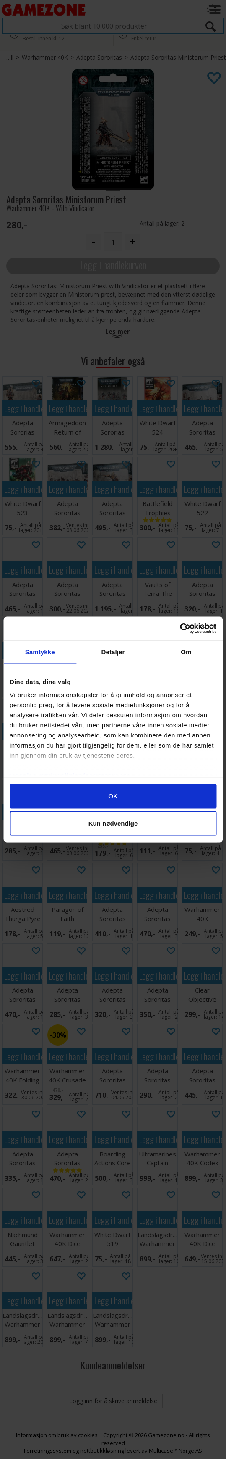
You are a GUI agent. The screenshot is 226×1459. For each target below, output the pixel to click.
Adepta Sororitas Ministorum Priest (178, 57)
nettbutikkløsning (102, 1450)
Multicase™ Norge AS (175, 1450)
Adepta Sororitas (99, 57)
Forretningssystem (47, 1450)
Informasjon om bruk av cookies (57, 1435)
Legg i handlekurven (113, 265)
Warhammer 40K (45, 57)
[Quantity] (113, 241)
